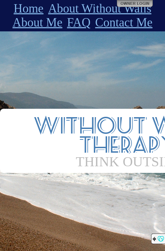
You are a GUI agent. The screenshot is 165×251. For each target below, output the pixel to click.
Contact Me (123, 22)
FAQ (78, 22)
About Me (37, 22)
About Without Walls (99, 8)
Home (29, 8)
